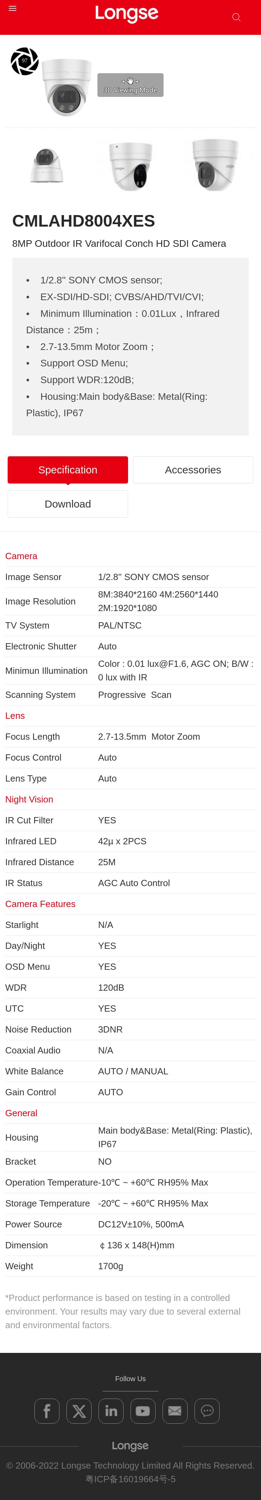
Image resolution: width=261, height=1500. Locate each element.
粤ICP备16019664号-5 (130, 1479)
